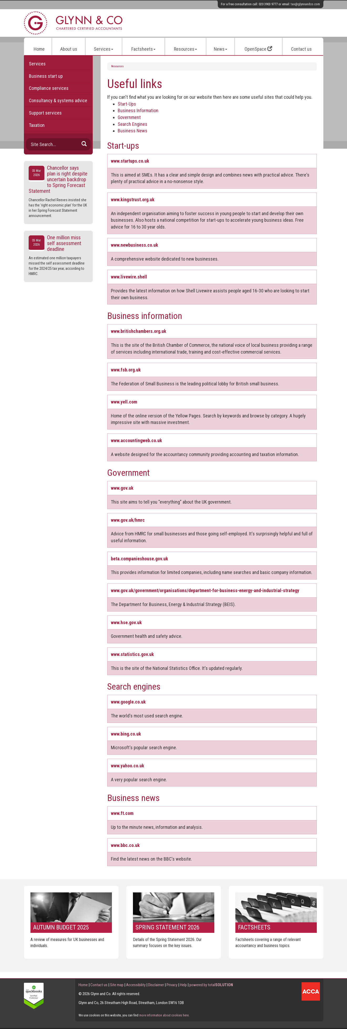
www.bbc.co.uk (125, 845)
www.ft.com (122, 813)
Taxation (37, 125)
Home (39, 49)
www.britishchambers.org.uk (138, 331)
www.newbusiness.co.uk (134, 245)
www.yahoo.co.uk (127, 765)
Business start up (46, 76)
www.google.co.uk (128, 702)
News (220, 49)
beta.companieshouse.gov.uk (139, 558)
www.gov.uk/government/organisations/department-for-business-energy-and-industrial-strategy (205, 590)
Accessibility (136, 985)
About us (68, 49)
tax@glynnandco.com (305, 4)
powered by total (211, 985)
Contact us (301, 49)
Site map (116, 985)
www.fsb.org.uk (126, 370)
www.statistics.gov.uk (132, 654)
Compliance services (49, 88)
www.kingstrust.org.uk (132, 199)
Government (129, 117)
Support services (45, 113)
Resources (185, 49)
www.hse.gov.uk (126, 622)
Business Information (138, 110)
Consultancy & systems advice (58, 100)
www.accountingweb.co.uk (136, 440)
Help (183, 985)
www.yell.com (124, 402)
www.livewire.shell (129, 277)
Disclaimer (156, 985)
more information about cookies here (164, 1015)
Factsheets (143, 49)
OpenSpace (258, 49)
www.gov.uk (122, 488)
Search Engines (132, 124)
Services (103, 49)
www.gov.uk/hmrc (128, 520)
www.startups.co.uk (130, 161)
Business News (132, 130)
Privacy (172, 985)
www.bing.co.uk (126, 734)
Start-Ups (127, 104)
